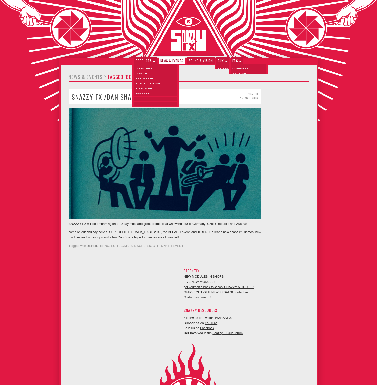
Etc (234, 62)
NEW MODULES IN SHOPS (264, 100)
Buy (220, 62)
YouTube (272, 156)
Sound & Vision (201, 62)
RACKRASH (126, 239)
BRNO (104, 239)
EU (113, 239)
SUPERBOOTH (148, 239)
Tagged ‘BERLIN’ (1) (128, 79)
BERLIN (93, 239)
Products (145, 62)
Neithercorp (195, 374)
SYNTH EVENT (172, 239)
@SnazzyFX (283, 151)
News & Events (172, 62)
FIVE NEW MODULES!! (261, 105)
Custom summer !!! (257, 131)
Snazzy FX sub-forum (288, 166)
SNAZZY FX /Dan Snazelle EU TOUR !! (125, 99)
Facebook (268, 161)
